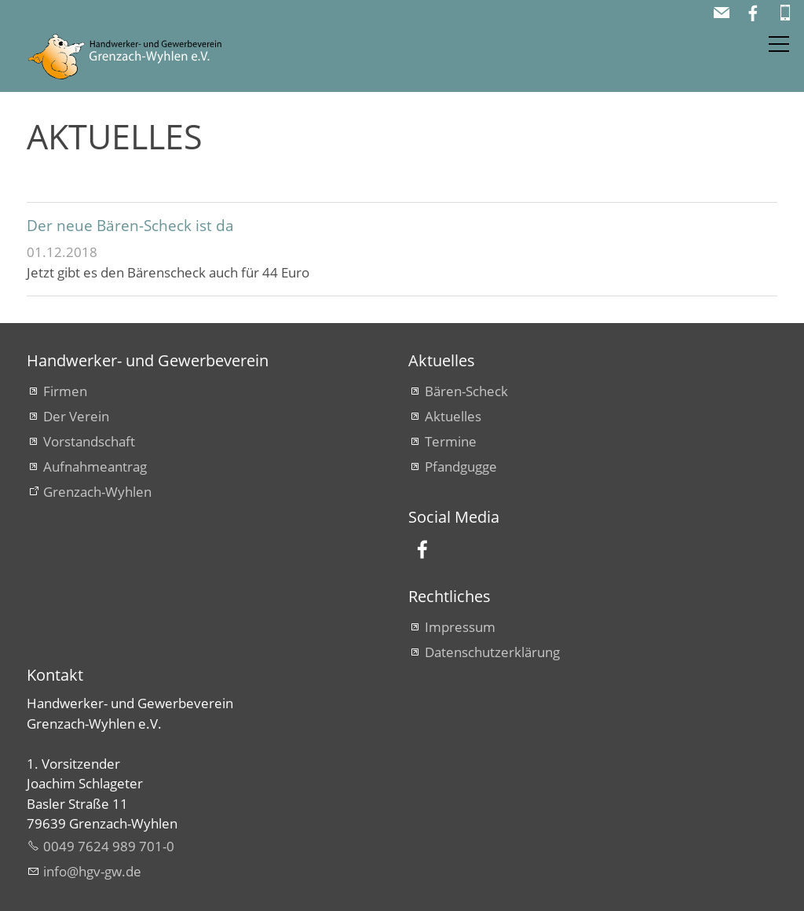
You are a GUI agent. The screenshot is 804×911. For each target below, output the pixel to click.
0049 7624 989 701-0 (108, 846)
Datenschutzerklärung (492, 652)
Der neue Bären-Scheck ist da (130, 225)
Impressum (460, 627)
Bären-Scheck (466, 391)
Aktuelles (453, 416)
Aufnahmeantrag (95, 466)
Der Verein (76, 416)
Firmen (65, 391)
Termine (451, 441)
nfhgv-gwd (92, 871)
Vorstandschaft (89, 441)
